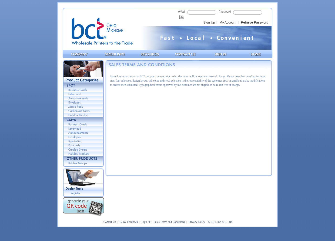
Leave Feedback (129, 222)
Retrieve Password (254, 22)
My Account (228, 22)
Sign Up (209, 22)
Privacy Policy (197, 222)
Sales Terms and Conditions (169, 222)
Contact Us (109, 222)
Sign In (146, 222)
